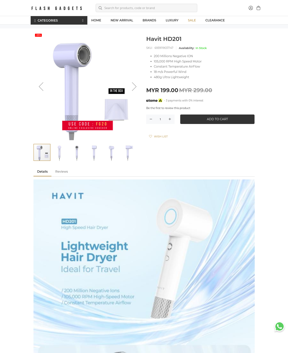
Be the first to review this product (168, 108)
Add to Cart (217, 119)
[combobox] (146, 8)
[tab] (42, 171)
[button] (41, 86)
